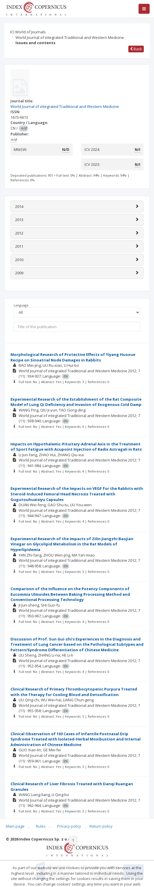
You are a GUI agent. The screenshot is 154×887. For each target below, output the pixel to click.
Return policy (101, 826)
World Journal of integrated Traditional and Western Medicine (69, 37)
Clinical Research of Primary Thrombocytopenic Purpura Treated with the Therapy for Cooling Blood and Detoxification (73, 691)
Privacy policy (69, 826)
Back (136, 48)
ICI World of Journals (28, 32)
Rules (41, 826)
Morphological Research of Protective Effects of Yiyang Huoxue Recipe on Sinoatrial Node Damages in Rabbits (72, 357)
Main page (15, 826)
